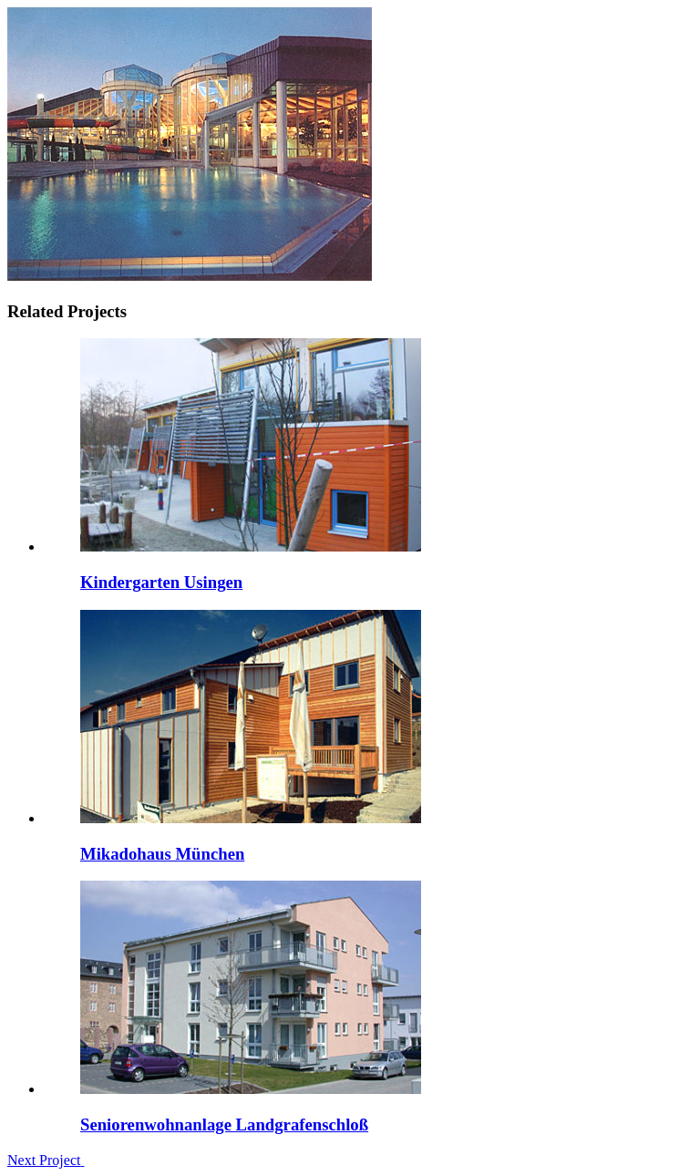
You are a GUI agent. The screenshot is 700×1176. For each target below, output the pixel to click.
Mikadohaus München (162, 853)
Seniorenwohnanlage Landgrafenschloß (224, 1124)
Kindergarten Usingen (161, 582)
